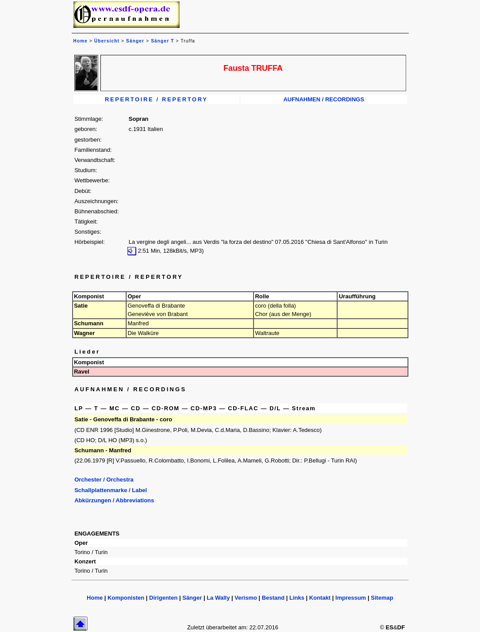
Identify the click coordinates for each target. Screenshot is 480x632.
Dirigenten (163, 597)
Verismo (245, 597)
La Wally (218, 597)
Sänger (135, 41)
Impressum (350, 597)
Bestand (273, 597)
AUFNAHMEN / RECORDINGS (323, 99)
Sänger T (162, 41)
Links (296, 597)
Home (95, 597)
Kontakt (319, 597)
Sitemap (382, 597)
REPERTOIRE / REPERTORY (156, 99)
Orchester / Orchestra (104, 479)
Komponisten (126, 597)
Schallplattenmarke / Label (110, 490)
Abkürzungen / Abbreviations (114, 500)
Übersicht (106, 41)
